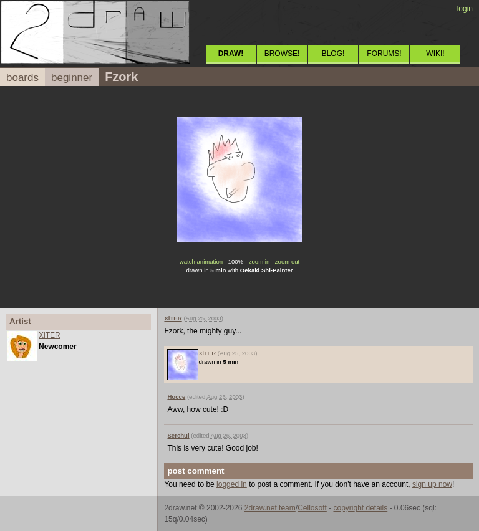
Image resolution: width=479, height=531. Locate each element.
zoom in (259, 261)
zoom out (287, 261)
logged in (231, 484)
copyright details (360, 508)
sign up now (432, 484)
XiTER (49, 335)
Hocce (176, 396)
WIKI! (435, 53)
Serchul (178, 435)
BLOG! (333, 53)
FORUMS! (384, 53)
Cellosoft (312, 508)
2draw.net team (270, 508)
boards (22, 78)
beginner (71, 78)
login (465, 8)
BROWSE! (282, 53)
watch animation (201, 261)
